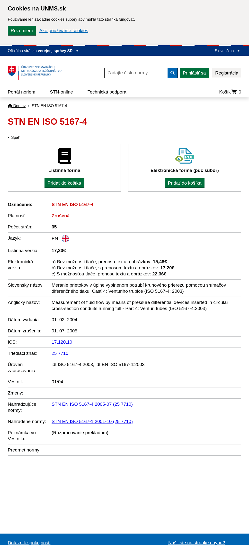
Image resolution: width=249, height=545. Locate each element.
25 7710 (60, 353)
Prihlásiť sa (194, 72)
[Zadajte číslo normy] (136, 73)
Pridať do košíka (64, 183)
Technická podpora (107, 91)
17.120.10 (62, 342)
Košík (230, 91)
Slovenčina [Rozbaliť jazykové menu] (227, 51)
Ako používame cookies (63, 30)
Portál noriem (21, 91)
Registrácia (226, 72)
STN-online (61, 91)
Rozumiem (22, 30)
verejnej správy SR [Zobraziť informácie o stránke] (58, 51)
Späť (15, 137)
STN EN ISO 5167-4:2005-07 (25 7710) (92, 404)
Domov (17, 106)
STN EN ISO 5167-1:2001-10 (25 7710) (92, 421)
